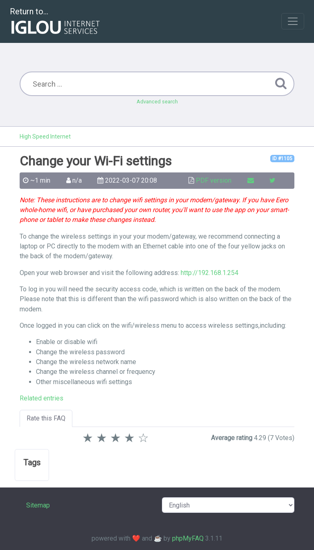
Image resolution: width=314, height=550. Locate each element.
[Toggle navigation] (292, 21)
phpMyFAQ (188, 538)
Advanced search (157, 101)
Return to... (56, 22)
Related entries (41, 398)
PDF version (213, 180)
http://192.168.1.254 (209, 273)
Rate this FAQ (46, 418)
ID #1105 (282, 158)
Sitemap (38, 505)
